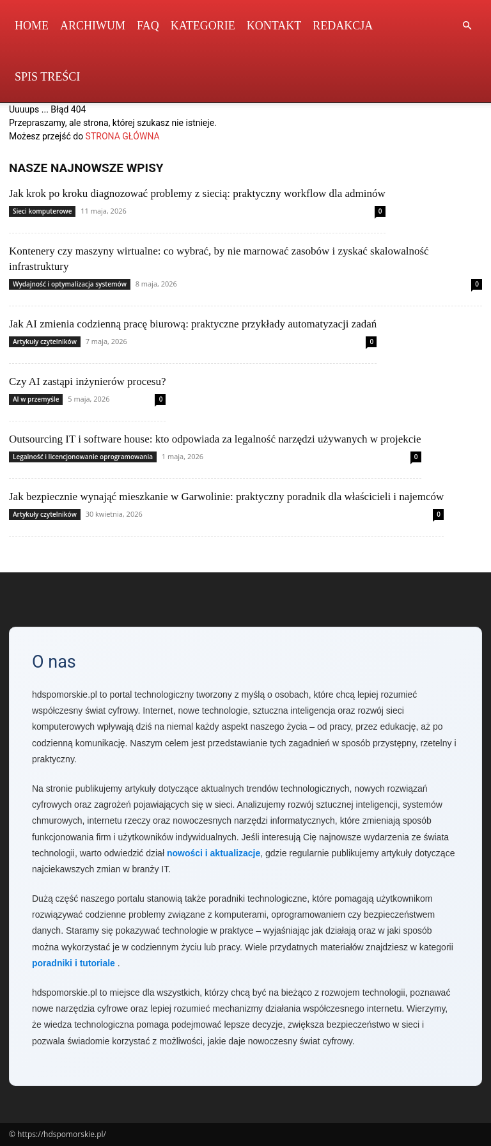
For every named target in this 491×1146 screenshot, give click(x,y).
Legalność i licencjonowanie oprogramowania (83, 456)
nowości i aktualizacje (213, 853)
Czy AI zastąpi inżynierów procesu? (87, 381)
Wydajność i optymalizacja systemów (70, 283)
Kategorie (203, 25)
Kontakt (274, 25)
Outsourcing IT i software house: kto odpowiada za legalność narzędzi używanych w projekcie (215, 439)
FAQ (148, 25)
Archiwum (92, 25)
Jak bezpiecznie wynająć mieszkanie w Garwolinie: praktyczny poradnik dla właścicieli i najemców (226, 497)
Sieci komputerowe (42, 211)
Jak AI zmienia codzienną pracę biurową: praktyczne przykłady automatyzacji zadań (193, 324)
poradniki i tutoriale (73, 963)
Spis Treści (47, 76)
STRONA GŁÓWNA (123, 136)
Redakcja (343, 25)
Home (32, 25)
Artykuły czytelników (45, 341)
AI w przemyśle (36, 399)
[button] (466, 26)
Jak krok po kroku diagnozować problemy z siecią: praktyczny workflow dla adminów (197, 193)
